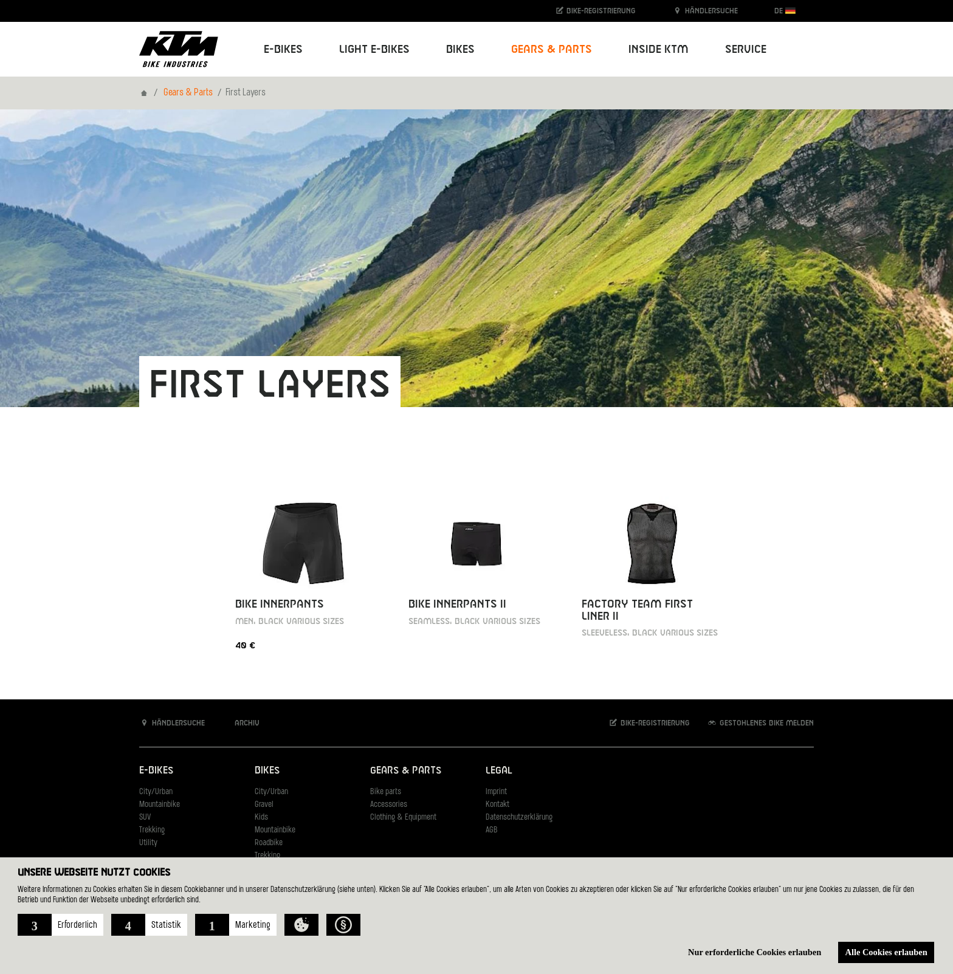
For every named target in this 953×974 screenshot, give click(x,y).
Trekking (152, 830)
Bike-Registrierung (595, 10)
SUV (145, 817)
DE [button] (785, 10)
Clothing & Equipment (403, 817)
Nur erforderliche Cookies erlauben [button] (754, 952)
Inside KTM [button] (658, 49)
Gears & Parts (188, 93)
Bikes (267, 771)
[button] (60, 925)
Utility (148, 843)
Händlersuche (705, 10)
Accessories (388, 804)
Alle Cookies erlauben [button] (886, 952)
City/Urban (156, 792)
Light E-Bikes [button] (374, 49)
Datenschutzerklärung (519, 817)
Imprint (496, 792)
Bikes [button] (460, 49)
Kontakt (497, 804)
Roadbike (269, 843)
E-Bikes (156, 771)
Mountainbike (159, 804)
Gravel (264, 804)
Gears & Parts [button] (551, 49)
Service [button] (745, 49)
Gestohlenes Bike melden (760, 723)
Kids (261, 817)
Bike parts (385, 792)
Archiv (241, 723)
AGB (492, 830)
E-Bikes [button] (283, 49)
